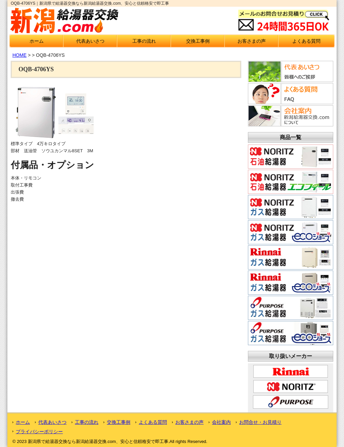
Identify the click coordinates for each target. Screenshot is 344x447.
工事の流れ (144, 41)
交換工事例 (198, 41)
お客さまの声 (252, 41)
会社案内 (221, 422)
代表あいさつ (90, 41)
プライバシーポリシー (39, 431)
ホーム (37, 41)
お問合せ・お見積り (260, 422)
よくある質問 (306, 41)
